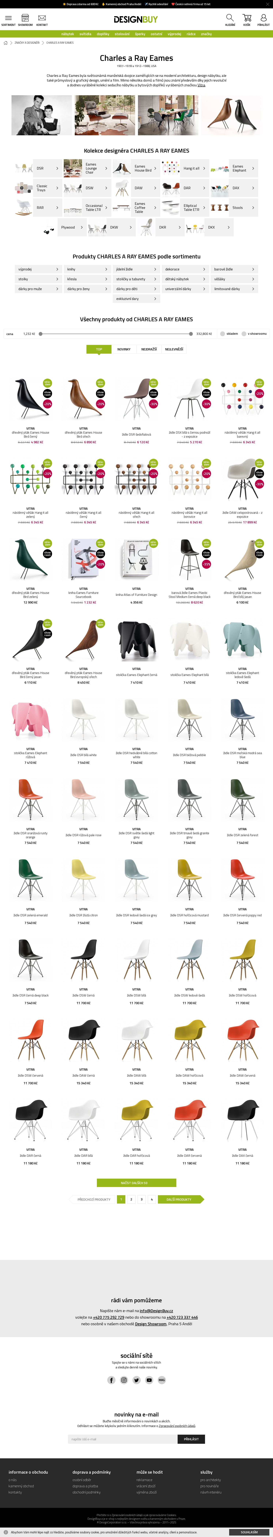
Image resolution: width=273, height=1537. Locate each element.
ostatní (156, 34)
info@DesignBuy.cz (156, 1311)
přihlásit (263, 25)
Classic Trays (31, 188)
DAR (176, 188)
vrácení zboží (145, 1486)
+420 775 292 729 (108, 1317)
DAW (128, 188)
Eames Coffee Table (129, 207)
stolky (23, 279)
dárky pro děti (126, 289)
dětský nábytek (177, 279)
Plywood (57, 227)
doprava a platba (85, 1486)
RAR (29, 207)
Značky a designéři (27, 43)
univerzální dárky (178, 289)
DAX (225, 188)
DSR (29, 168)
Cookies (171, 1515)
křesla (72, 279)
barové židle (223, 269)
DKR (151, 227)
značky (206, 34)
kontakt (42, 25)
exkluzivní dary (127, 298)
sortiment (8, 25)
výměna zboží (146, 1492)
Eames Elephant (228, 168)
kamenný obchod (21, 1486)
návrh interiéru (210, 1492)
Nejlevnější (174, 349)
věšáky (219, 279)
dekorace (172, 269)
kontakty (15, 1492)
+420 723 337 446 (182, 1317)
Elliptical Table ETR (180, 207)
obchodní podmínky (87, 1492)
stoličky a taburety (130, 279)
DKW (103, 227)
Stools (227, 207)
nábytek (67, 34)
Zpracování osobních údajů (177, 1425)
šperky (140, 34)
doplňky (103, 34)
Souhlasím (249, 1532)
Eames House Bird (132, 168)
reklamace (144, 1480)
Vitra (201, 85)
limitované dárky (227, 289)
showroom (25, 25)
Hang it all (180, 168)
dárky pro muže (30, 289)
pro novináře (209, 1486)
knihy (71, 269)
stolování (122, 34)
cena (9, 334)
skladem (232, 333)
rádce (191, 34)
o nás (13, 1480)
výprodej (174, 34)
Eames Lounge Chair (80, 168)
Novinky (123, 349)
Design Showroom (150, 1324)
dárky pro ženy (78, 289)
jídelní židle (124, 269)
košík (246, 21)
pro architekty (210, 1480)
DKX (200, 227)
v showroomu (257, 333)
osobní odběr (82, 1480)
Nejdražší (149, 349)
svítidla (85, 34)
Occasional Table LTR (83, 207)
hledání (230, 25)
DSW (78, 188)
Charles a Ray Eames (60, 43)
